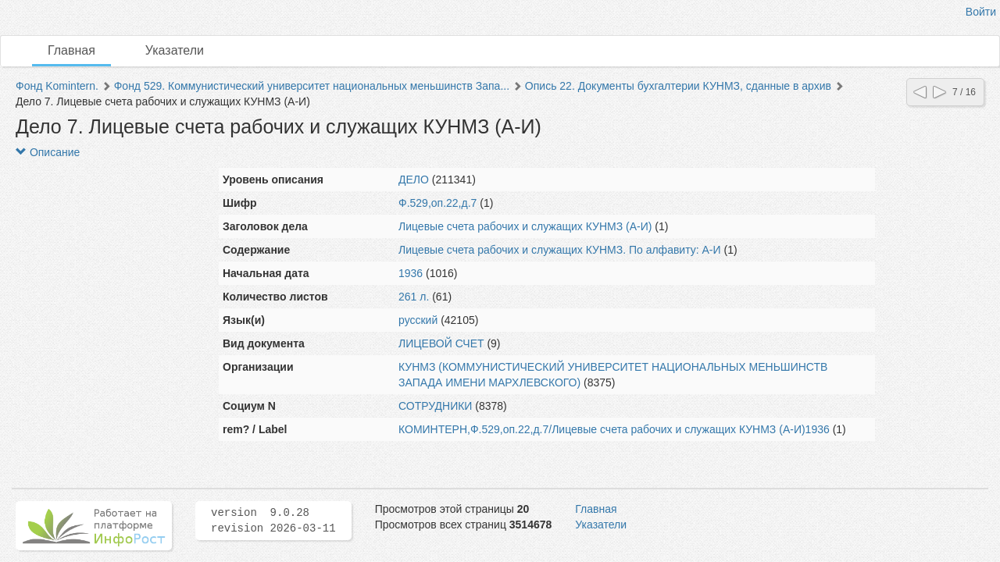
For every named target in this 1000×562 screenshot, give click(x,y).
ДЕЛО (413, 179)
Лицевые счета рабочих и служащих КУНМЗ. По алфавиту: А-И (559, 250)
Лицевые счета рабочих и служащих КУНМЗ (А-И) (525, 226)
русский (418, 320)
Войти (981, 11)
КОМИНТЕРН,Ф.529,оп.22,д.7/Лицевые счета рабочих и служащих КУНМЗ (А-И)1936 (614, 429)
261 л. (413, 296)
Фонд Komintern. (57, 86)
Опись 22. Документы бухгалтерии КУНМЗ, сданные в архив (678, 86)
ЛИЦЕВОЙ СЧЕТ (441, 343)
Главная (71, 50)
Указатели (174, 50)
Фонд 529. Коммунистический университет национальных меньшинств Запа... (311, 86)
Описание (48, 152)
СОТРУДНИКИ (435, 406)
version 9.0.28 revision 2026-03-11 (273, 521)
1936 (410, 273)
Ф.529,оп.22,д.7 (437, 203)
